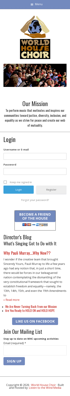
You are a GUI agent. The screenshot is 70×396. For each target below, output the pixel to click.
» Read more (11, 300)
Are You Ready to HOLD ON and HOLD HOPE (30, 310)
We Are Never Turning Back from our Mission (31, 306)
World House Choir (43, 385)
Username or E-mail (16, 149)
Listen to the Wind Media (45, 388)
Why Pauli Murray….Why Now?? (27, 253)
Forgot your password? (35, 200)
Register (51, 189)
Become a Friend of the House (35, 216)
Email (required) (14, 343)
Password (9, 164)
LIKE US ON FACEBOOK (35, 321)
